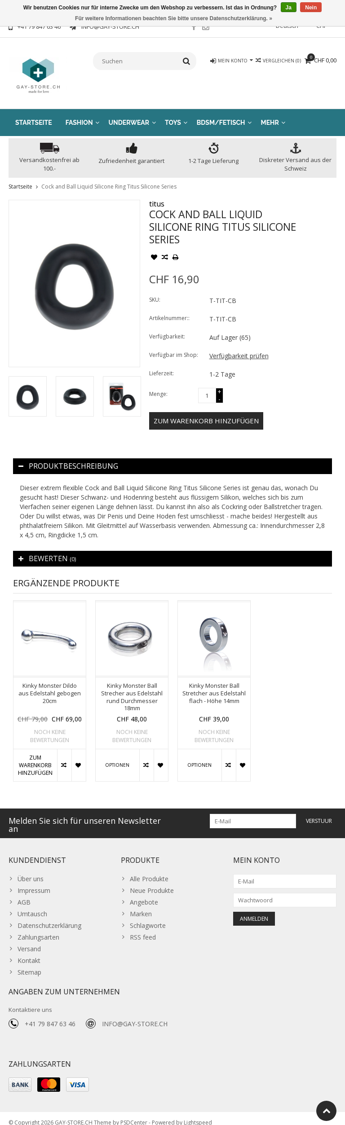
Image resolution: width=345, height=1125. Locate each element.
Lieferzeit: (161, 364)
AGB (24, 893)
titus (156, 195)
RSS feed (143, 928)
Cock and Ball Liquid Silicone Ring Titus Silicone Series (109, 177)
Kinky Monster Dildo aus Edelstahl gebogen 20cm (49, 684)
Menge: (158, 385)
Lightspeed (198, 1114)
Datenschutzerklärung (49, 916)
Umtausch (32, 905)
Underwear (129, 113)
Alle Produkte (149, 870)
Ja (289, 7)
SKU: (154, 290)
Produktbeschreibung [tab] (68, 457)
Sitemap (29, 963)
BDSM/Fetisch (221, 113)
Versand (29, 940)
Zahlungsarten (38, 928)
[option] (27, 388)
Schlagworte (148, 916)
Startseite (33, 113)
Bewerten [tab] (47, 549)
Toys (173, 113)
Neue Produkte (152, 881)
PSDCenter (133, 1114)
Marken (141, 905)
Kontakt (29, 951)
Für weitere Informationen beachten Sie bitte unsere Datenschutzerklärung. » (173, 18)
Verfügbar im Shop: (173, 346)
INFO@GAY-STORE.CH (135, 1015)
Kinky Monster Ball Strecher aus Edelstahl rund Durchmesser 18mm (132, 688)
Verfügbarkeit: (167, 327)
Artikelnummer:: (169, 309)
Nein (311, 7)
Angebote (144, 893)
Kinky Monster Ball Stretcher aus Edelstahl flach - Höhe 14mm (214, 684)
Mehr (270, 113)
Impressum (34, 881)
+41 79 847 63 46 (50, 1015)
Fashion (79, 113)
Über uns (31, 870)
